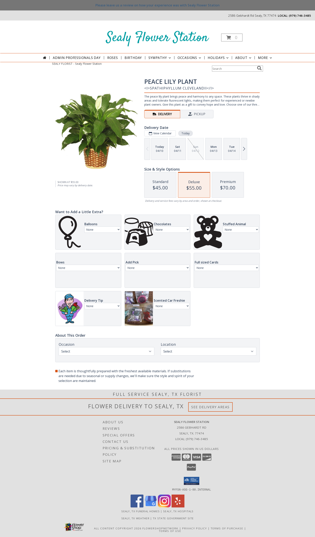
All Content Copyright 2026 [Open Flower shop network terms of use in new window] (117, 528)
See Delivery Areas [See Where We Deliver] (210, 407)
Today (185, 133)
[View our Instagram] (164, 506)
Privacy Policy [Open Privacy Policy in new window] (194, 528)
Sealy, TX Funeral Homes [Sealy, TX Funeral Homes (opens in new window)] (140, 511)
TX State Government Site (173, 518)
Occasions (190, 58)
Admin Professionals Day (76, 58)
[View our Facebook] (137, 506)
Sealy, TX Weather (135, 518)
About (243, 58)
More (265, 58)
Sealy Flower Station (157, 38)
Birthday (133, 58)
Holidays (218, 58)
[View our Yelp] (178, 506)
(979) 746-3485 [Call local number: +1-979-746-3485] (300, 15)
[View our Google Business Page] (150, 506)
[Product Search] (233, 68)
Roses (112, 58)
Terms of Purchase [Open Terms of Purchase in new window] (227, 528)
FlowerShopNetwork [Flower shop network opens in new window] (160, 528)
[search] (259, 68)
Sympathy (160, 58)
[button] (231, 37)
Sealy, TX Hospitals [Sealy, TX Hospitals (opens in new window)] (178, 511)
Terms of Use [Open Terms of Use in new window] (170, 531)
